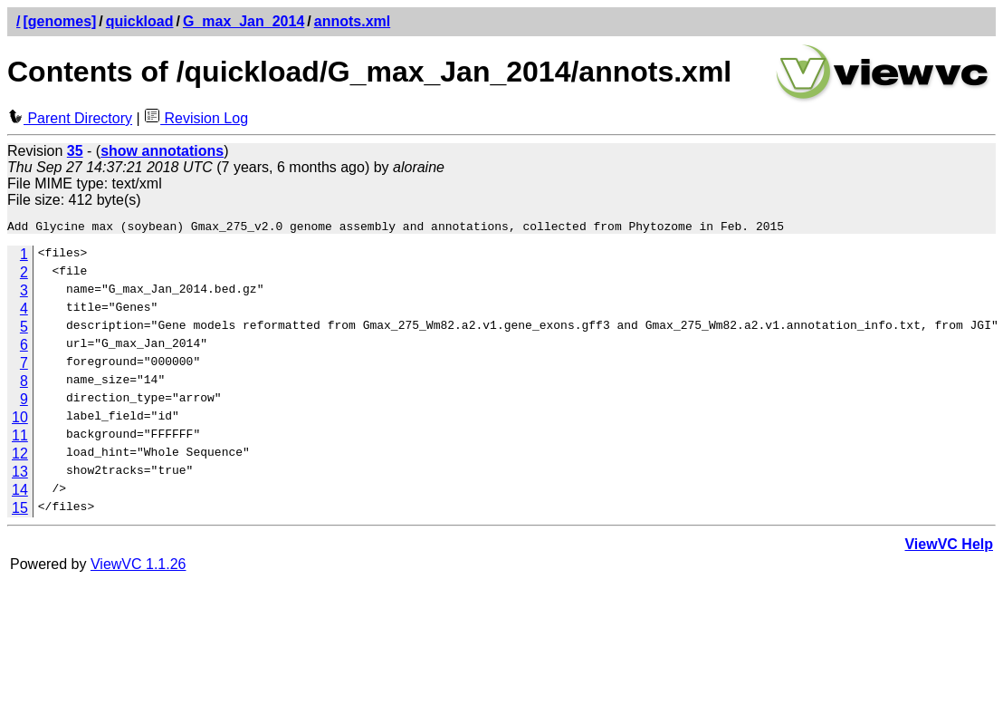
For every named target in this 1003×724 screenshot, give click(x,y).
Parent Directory (69, 118)
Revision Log (196, 118)
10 (20, 420)
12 (20, 456)
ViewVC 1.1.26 (138, 566)
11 (20, 438)
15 (20, 510)
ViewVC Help (948, 547)
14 (20, 492)
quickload (140, 21)
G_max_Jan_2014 (243, 21)
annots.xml (352, 21)
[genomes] (59, 21)
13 (20, 474)
